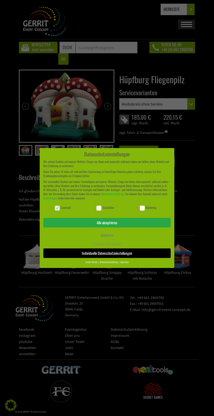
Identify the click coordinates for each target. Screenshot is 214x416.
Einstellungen (50, 198)
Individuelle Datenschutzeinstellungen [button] (107, 253)
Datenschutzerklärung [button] (109, 262)
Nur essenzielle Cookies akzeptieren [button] (107, 244)
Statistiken (105, 208)
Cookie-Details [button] (91, 262)
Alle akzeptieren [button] (107, 222)
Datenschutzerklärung (112, 194)
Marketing (148, 208)
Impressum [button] (124, 262)
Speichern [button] (107, 235)
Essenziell (63, 208)
